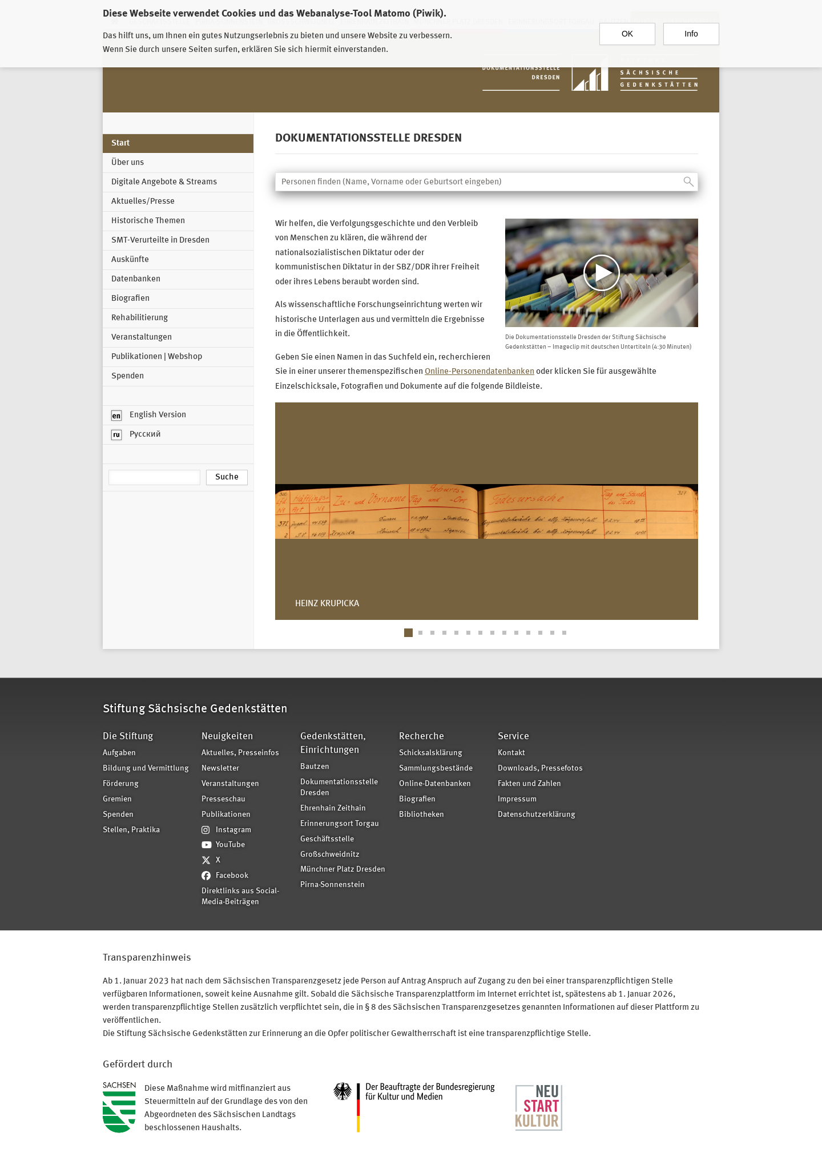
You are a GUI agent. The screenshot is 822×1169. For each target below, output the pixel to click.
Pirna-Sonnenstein (332, 885)
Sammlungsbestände (436, 768)
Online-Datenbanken (435, 784)
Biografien (130, 299)
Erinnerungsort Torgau (339, 824)
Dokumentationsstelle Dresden (339, 788)
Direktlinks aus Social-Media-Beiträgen (240, 897)
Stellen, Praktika (131, 830)
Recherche (421, 736)
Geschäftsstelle (327, 839)
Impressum (517, 799)
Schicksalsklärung (430, 753)
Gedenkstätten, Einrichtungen (333, 743)
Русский (136, 435)
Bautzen (314, 767)
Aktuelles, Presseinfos (240, 753)
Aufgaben (119, 753)
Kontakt (511, 753)
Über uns (127, 163)
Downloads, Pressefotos (540, 768)
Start (120, 143)
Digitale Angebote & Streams (164, 182)
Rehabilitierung (139, 318)
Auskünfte (130, 260)
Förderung (121, 784)
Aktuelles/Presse (143, 201)
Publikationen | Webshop (156, 357)
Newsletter (220, 768)
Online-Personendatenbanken (479, 372)
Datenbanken (135, 279)
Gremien (117, 799)
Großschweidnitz (330, 854)
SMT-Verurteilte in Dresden (160, 240)
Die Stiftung (128, 736)
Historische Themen (148, 221)
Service (513, 736)
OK (627, 33)
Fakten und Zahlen (529, 784)
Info (691, 33)
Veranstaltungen (141, 337)
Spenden (127, 376)
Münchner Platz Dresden (342, 869)
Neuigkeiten (227, 736)
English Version (148, 415)
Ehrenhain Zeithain (333, 808)
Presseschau (223, 799)
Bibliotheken (421, 815)
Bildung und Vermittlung (146, 768)
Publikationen (226, 815)
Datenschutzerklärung (536, 815)
